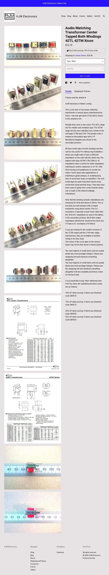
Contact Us (34, 564)
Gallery (89, 16)
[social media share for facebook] (66, 83)
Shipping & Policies (82, 91)
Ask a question (84, 83)
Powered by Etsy (89, 558)
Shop (63, 16)
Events (82, 16)
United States (80, 55)
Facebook (60, 552)
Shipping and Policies (38, 561)
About (75, 16)
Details (68, 91)
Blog (69, 16)
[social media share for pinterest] (76, 83)
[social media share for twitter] (71, 83)
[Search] (104, 16)
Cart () (97, 16)
